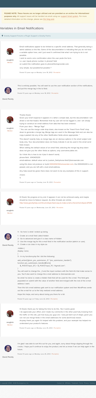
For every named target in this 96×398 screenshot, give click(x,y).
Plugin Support (31, 35)
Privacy (86, 383)
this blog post (48, 19)
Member (10, 62)
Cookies (92, 383)
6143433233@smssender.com (62, 164)
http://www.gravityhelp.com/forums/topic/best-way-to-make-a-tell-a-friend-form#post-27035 (56, 203)
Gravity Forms (45, 35)
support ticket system (69, 16)
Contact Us (60, 383)
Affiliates (68, 383)
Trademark (75, 383)
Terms (81, 383)
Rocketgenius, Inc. (23, 383)
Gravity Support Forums (13, 35)
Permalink (57, 72)
